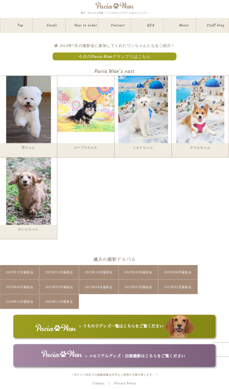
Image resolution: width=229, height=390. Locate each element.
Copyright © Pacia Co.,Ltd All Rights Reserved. (114, 376)
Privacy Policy (125, 368)
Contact (98, 368)
